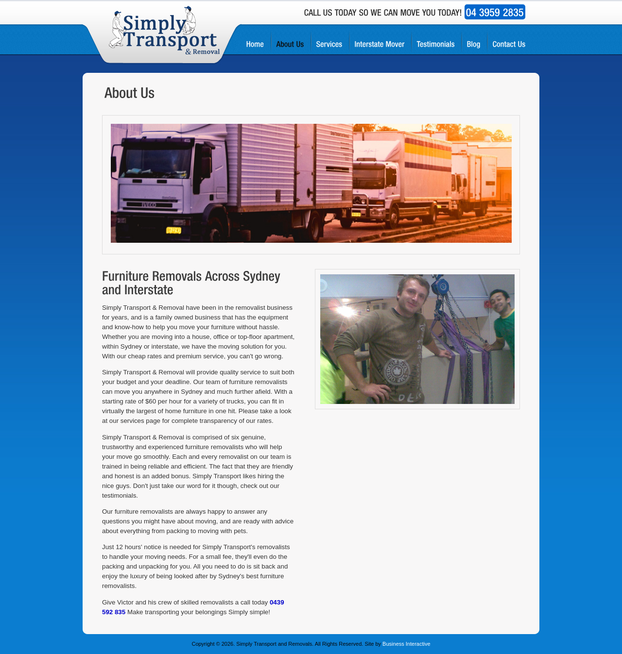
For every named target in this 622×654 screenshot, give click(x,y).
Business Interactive (406, 644)
